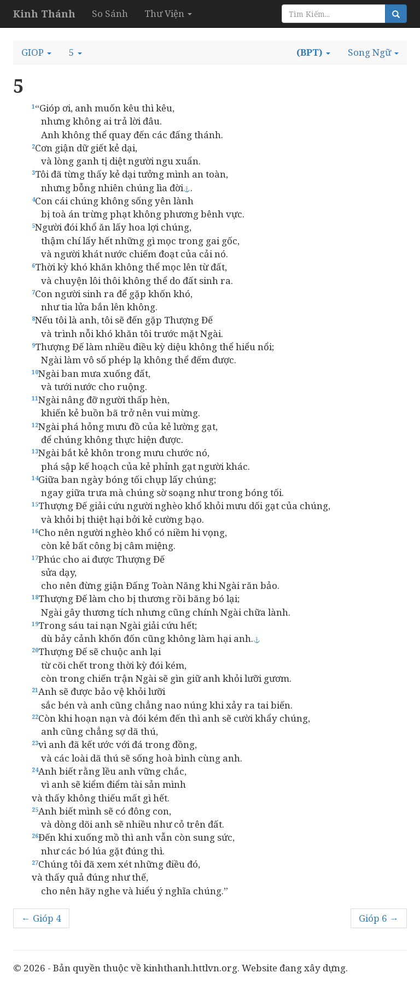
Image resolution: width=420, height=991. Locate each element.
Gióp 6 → (379, 918)
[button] (36, 52)
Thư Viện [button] (168, 13)
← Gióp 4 (41, 918)
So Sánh (110, 13)
